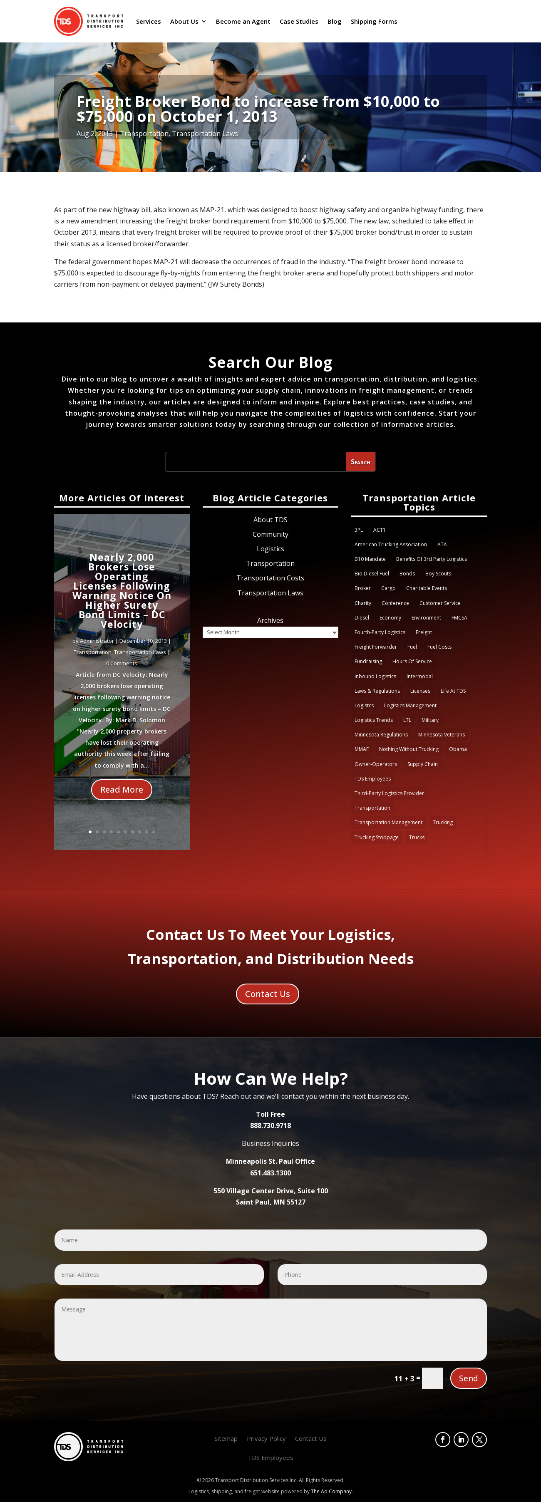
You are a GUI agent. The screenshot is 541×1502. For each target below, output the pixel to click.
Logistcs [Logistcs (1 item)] (364, 705)
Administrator (97, 648)
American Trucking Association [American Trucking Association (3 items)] (391, 544)
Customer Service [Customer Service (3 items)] (440, 603)
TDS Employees (270, 1458)
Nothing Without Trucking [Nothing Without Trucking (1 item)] (409, 749)
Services (148, 21)
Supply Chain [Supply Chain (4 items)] (422, 764)
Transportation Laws (205, 133)
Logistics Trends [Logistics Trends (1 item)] (374, 720)
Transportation (144, 133)
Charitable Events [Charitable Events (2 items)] (426, 588)
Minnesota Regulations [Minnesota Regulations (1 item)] (381, 734)
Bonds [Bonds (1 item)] (407, 573)
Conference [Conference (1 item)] (395, 603)
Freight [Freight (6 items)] (424, 632)
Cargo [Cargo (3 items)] (388, 588)
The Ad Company (331, 1491)
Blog (335, 21)
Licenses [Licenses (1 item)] (420, 690)
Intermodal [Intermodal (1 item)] (420, 676)
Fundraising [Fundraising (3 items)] (368, 661)
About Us (184, 21)
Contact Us (267, 993)
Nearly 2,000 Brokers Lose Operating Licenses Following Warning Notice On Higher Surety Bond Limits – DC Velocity (121, 598)
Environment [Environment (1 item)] (426, 617)
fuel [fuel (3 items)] (412, 646)
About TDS (270, 519)
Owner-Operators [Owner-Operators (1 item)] (376, 764)
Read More (121, 797)
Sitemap (226, 1439)
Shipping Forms (374, 21)
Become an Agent (243, 21)
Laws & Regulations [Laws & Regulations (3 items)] (377, 690)
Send (468, 1378)
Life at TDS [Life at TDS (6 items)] (453, 690)
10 (153, 831)
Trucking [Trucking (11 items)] (443, 822)
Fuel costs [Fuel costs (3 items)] (439, 646)
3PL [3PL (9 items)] (359, 529)
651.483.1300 (270, 1172)
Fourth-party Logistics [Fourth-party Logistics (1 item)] (380, 632)
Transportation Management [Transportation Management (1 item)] (388, 822)
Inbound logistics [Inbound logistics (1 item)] (375, 676)
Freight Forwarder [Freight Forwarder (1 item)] (376, 646)
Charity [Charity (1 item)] (363, 603)
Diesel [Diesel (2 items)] (362, 617)
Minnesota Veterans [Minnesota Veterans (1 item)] (441, 734)
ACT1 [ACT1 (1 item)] (379, 529)
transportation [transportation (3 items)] (372, 807)
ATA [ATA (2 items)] (442, 544)
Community (270, 534)
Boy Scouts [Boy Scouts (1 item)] (438, 573)
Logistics (270, 548)
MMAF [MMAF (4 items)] (362, 749)
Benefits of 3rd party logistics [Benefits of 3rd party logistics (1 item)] (431, 559)
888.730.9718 (270, 1125)
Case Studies (299, 21)
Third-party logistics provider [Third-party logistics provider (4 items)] (389, 793)
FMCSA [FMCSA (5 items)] (459, 617)
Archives (270, 620)
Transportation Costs (270, 577)
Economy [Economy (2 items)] (390, 617)
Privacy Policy (266, 1439)
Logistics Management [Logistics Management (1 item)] (410, 705)
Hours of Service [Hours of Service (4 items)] (412, 661)
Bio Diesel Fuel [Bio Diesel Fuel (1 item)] (372, 573)
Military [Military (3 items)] (430, 720)
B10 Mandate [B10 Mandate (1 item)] (370, 559)
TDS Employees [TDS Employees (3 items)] (373, 778)
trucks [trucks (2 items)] (416, 837)
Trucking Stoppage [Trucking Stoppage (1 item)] (377, 837)
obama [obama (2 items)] (458, 749)
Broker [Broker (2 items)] (363, 588)
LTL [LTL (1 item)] (407, 720)
